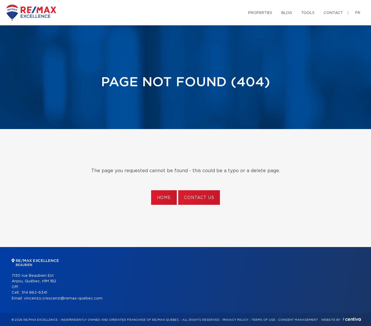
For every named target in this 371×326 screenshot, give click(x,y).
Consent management (298, 319)
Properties (260, 13)
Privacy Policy (235, 319)
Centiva (351, 319)
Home (164, 198)
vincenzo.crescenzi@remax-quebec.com (63, 298)
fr (357, 13)
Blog (286, 13)
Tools (308, 13)
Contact (333, 13)
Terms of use (263, 319)
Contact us (199, 198)
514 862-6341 (34, 293)
